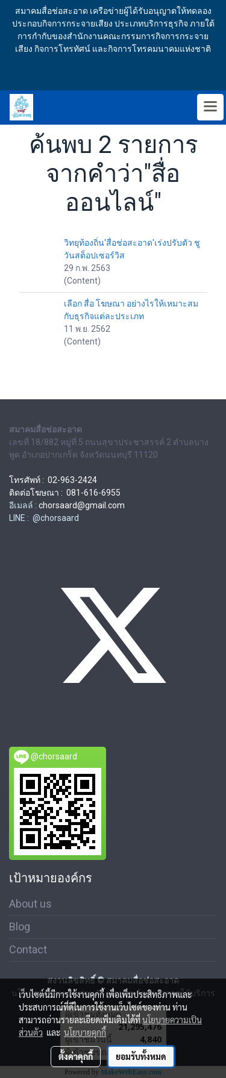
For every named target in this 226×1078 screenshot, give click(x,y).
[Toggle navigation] (210, 107)
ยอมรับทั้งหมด (141, 1056)
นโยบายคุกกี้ (85, 1032)
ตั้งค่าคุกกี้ (75, 1056)
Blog (19, 926)
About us (30, 903)
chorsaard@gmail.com (82, 505)
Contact (28, 949)
